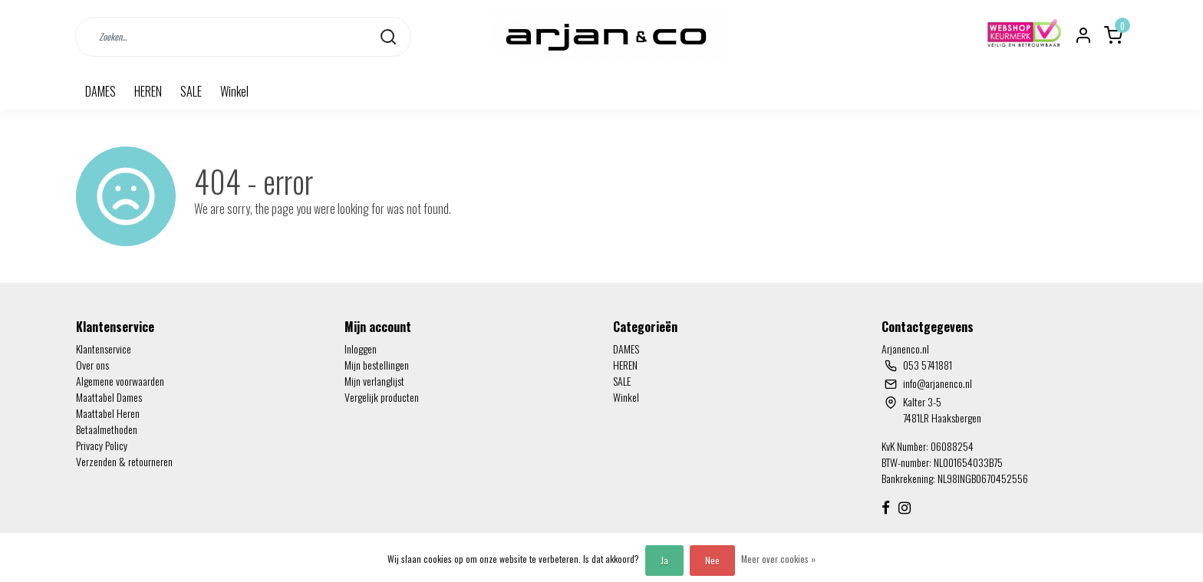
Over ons (92, 365)
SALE (191, 91)
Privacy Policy (101, 445)
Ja (664, 560)
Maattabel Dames (109, 397)
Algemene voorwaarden (120, 381)
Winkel (234, 91)
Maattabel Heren (108, 413)
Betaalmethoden (106, 429)
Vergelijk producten (381, 397)
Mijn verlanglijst (374, 381)
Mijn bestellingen (376, 365)
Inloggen (360, 348)
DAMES (100, 91)
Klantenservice (103, 348)
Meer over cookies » (778, 558)
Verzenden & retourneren (124, 461)
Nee (712, 560)
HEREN (148, 91)
